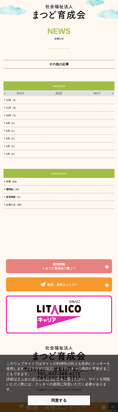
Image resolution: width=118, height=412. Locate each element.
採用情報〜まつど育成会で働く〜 (59, 266)
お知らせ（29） (14, 204)
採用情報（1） (14, 197)
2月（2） (11, 154)
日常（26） (12, 181)
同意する (59, 400)
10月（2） (11, 115)
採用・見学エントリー (59, 284)
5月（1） (11, 138)
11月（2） (11, 107)
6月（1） (11, 131)
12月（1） (11, 100)
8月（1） (11, 123)
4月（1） (11, 146)
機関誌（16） (13, 189)
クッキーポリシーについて (38, 379)
